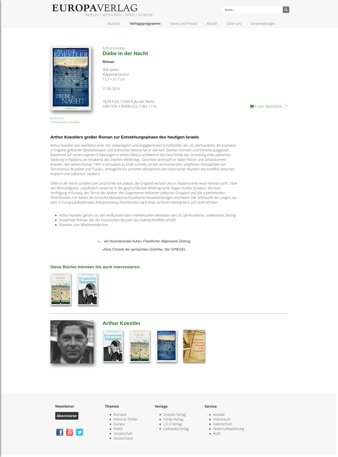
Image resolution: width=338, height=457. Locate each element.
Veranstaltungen (263, 23)
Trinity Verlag (173, 419)
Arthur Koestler (114, 48)
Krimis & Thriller (126, 419)
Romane (120, 414)
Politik (118, 428)
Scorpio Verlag (174, 414)
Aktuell (212, 23)
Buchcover (57, 118)
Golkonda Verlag (176, 428)
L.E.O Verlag (172, 424)
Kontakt (219, 414)
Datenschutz (222, 424)
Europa (119, 424)
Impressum (221, 419)
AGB (216, 433)
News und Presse (183, 23)
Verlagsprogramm (145, 23)
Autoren (114, 23)
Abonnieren (67, 415)
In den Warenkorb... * (268, 106)
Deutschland (123, 438)
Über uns (234, 23)
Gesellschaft (123, 433)
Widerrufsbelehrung (228, 428)
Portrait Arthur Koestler (65, 122)
